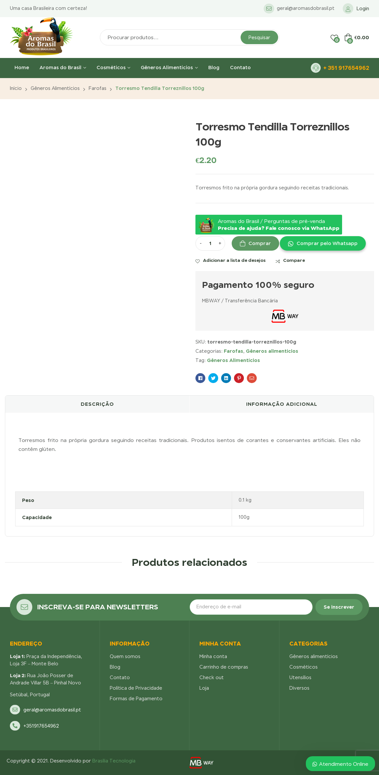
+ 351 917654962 (346, 68)
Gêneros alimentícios (55, 88)
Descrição (97, 404)
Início (16, 88)
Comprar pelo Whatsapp (327, 243)
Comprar (259, 243)
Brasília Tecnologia (113, 760)
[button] (322, 243)
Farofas (97, 88)
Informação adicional (281, 404)
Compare (294, 260)
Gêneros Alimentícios (233, 360)
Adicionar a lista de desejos (234, 260)
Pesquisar (259, 37)
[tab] (97, 404)
